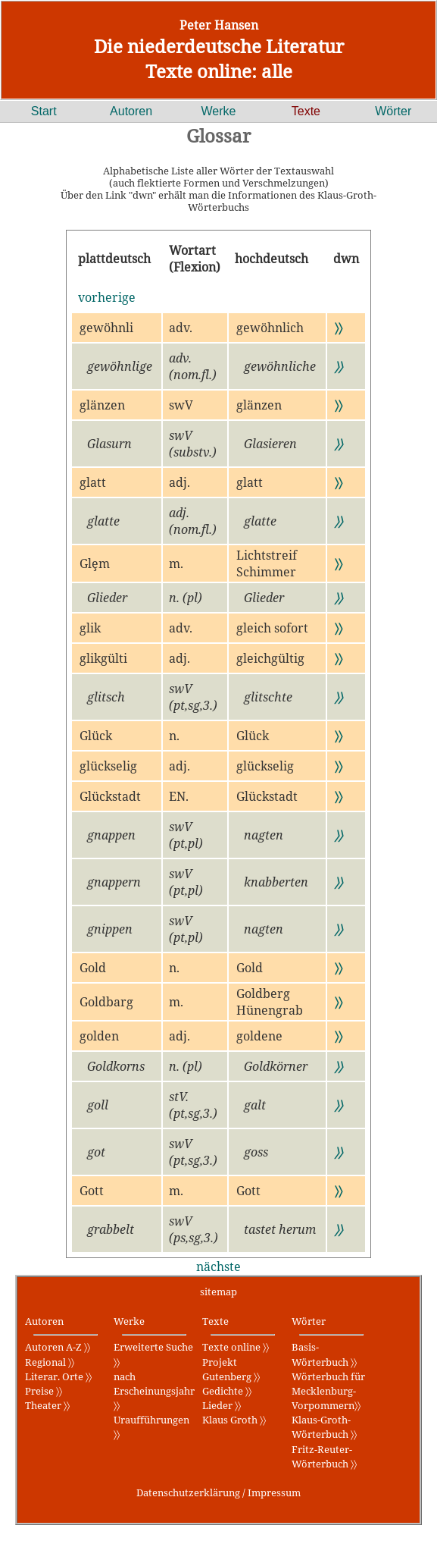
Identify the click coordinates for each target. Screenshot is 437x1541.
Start (44, 111)
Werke (218, 111)
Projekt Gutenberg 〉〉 (231, 1369)
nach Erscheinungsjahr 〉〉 (154, 1391)
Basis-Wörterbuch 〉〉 (324, 1354)
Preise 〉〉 (43, 1391)
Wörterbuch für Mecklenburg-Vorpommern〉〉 (328, 1391)
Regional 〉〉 (49, 1362)
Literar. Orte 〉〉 (58, 1376)
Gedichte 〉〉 (226, 1391)
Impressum (274, 1492)
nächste (218, 1266)
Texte (306, 111)
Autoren (131, 111)
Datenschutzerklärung (188, 1492)
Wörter (393, 111)
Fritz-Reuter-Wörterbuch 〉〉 (324, 1456)
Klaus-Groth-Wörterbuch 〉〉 (324, 1427)
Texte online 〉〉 (235, 1347)
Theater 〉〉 (47, 1405)
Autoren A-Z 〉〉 (57, 1347)
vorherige (107, 297)
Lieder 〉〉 (221, 1405)
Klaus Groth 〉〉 (234, 1419)
